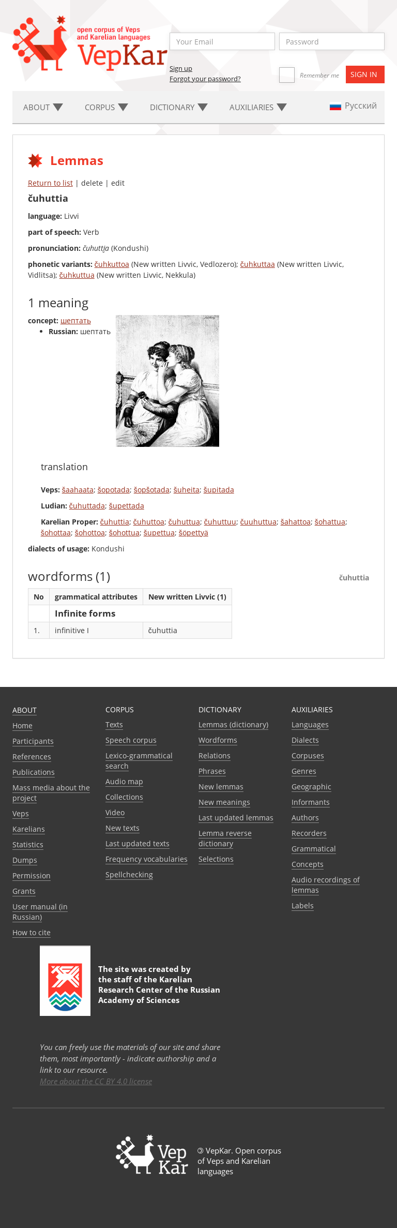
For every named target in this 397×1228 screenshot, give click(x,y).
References (31, 756)
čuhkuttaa (257, 264)
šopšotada (152, 490)
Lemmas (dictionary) (233, 724)
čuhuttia (114, 522)
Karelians (28, 829)
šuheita (187, 490)
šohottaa (56, 532)
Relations (214, 755)
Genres (304, 771)
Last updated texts (137, 843)
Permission (31, 875)
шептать (75, 320)
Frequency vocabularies (146, 859)
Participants (33, 741)
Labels (303, 905)
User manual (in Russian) (40, 912)
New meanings (224, 802)
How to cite (31, 932)
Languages (310, 724)
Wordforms (217, 740)
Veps (20, 813)
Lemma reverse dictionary (225, 838)
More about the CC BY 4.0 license (96, 1081)
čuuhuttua (258, 522)
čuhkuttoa (112, 264)
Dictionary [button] (179, 107)
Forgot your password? (205, 78)
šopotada (114, 490)
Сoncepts (308, 864)
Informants (311, 802)
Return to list (50, 183)
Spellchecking (129, 874)
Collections (124, 797)
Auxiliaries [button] (258, 107)
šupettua (159, 532)
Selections (216, 859)
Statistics (27, 844)
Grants (24, 891)
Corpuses (308, 755)
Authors (305, 817)
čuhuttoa (148, 522)
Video (115, 812)
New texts (122, 828)
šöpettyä (193, 532)
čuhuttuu (220, 522)
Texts (114, 724)
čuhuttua (184, 522)
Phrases (212, 771)
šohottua (124, 532)
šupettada (126, 506)
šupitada (219, 490)
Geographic (311, 786)
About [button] (43, 107)
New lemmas (220, 786)
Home (22, 725)
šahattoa (296, 522)
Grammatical (314, 848)
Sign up (181, 68)
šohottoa (90, 532)
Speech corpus (131, 740)
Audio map (124, 781)
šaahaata (78, 490)
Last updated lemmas (235, 817)
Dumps (24, 860)
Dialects (305, 740)
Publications (33, 772)
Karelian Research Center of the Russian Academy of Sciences (159, 989)
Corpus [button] (106, 107)
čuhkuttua (77, 275)
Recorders (309, 833)
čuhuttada (87, 506)
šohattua (330, 522)
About (24, 710)
